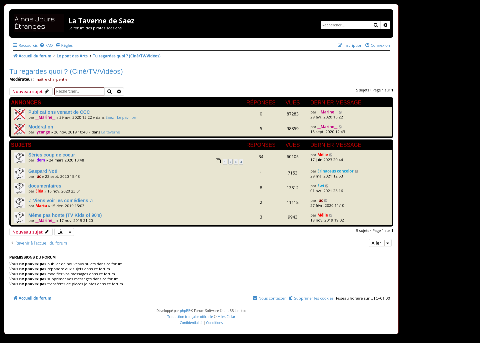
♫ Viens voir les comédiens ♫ (60, 200)
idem (40, 159)
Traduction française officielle (190, 316)
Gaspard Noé (42, 171)
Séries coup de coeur (51, 154)
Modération (40, 126)
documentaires (44, 186)
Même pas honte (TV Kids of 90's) (65, 215)
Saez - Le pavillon (121, 117)
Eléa (39, 191)
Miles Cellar (226, 316)
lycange (42, 131)
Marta (41, 205)
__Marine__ (45, 117)
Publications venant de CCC (59, 112)
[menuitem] (46, 45)
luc (38, 176)
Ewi (320, 185)
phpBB (185, 310)
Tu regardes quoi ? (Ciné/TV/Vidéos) (66, 71)
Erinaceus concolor (335, 171)
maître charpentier (52, 79)
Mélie (322, 154)
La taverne (110, 131)
